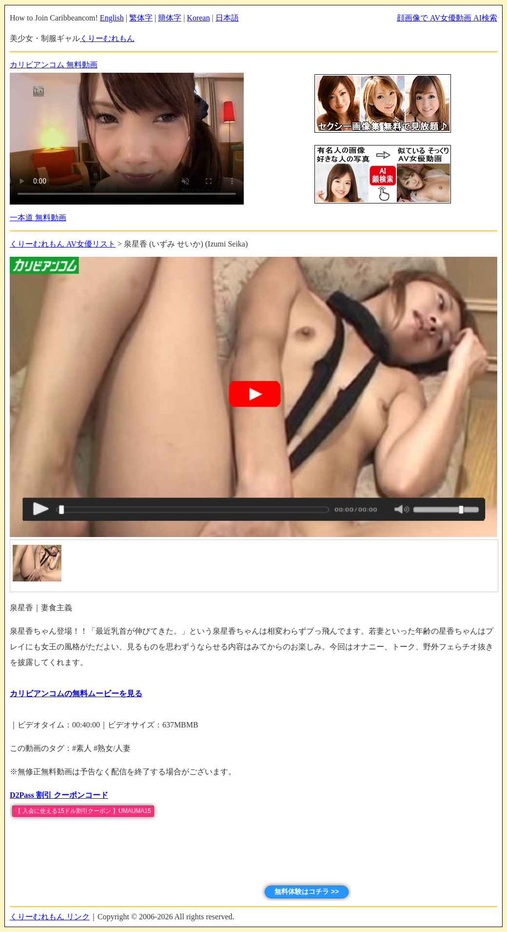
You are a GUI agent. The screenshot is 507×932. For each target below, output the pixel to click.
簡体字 (169, 18)
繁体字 (141, 18)
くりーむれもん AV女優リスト (63, 244)
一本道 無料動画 (38, 217)
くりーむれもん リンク (50, 916)
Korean (198, 18)
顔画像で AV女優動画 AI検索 (447, 18)
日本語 (227, 18)
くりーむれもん (107, 38)
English (112, 18)
